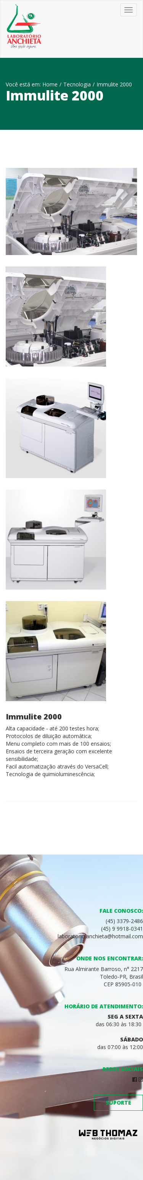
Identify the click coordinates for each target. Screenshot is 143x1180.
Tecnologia (77, 84)
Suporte (118, 1102)
